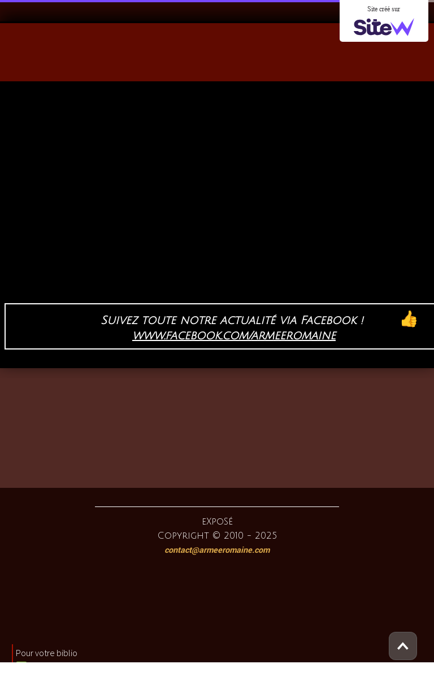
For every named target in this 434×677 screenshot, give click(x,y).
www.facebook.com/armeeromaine (234, 336)
